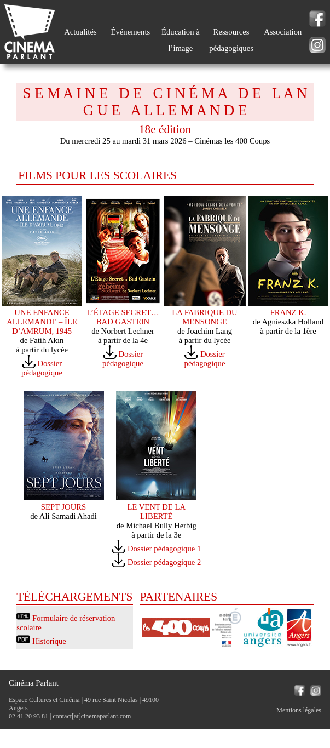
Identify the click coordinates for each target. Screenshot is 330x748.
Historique (49, 641)
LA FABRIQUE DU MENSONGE (204, 317)
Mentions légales (298, 710)
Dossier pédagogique (41, 368)
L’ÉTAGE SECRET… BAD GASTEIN (122, 317)
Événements (130, 31)
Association (283, 31)
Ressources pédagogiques (231, 40)
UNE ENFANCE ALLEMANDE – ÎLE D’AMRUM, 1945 (42, 321)
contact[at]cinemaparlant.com (92, 716)
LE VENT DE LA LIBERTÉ (156, 512)
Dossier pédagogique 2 (164, 562)
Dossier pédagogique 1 (164, 548)
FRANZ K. (288, 312)
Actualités (80, 31)
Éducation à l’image (180, 40)
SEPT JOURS (63, 507)
